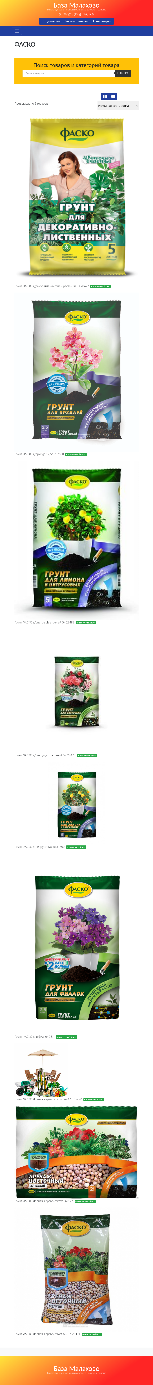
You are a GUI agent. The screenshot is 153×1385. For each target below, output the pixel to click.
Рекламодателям (76, 21)
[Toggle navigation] (17, 31)
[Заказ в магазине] (118, 105)
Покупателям (50, 21)
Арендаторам (102, 21)
